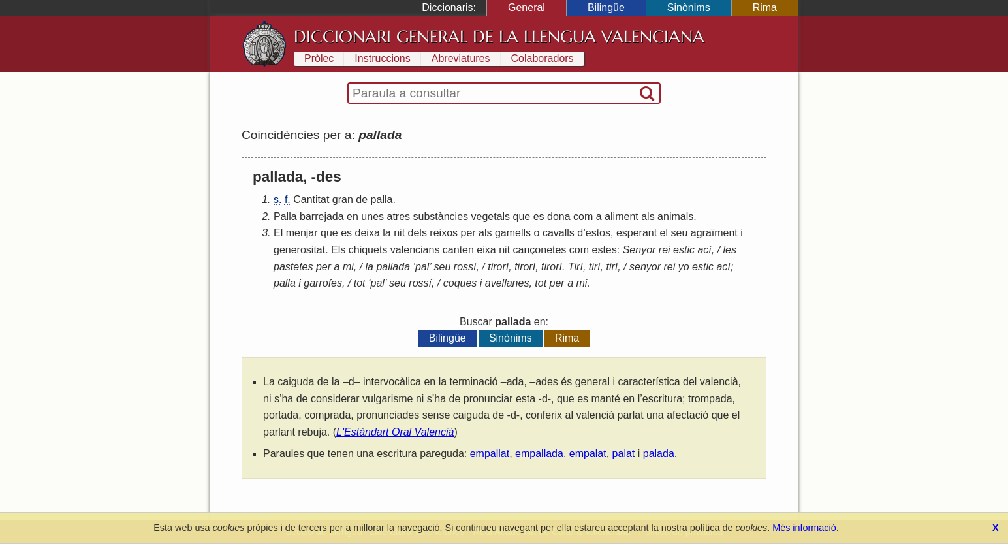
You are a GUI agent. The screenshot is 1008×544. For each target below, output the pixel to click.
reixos (444, 232)
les (729, 249)
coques (460, 283)
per (467, 232)
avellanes (507, 283)
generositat (299, 249)
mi (348, 266)
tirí (595, 266)
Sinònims (688, 7)
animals (675, 216)
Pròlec (319, 58)
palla (382, 199)
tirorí (498, 266)
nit (399, 232)
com (583, 216)
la (386, 232)
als (647, 216)
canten (458, 249)
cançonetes (540, 249)
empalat (587, 453)
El (278, 232)
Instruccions (382, 58)
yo (683, 266)
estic (684, 249)
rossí (465, 266)
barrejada (322, 216)
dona (559, 216)
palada (658, 453)
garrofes (323, 283)
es (538, 216)
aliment (621, 216)
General (526, 7)
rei (664, 249)
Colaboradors (542, 58)
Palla (285, 216)
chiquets (368, 249)
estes (604, 249)
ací (704, 249)
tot (360, 283)
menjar (302, 232)
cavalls (559, 232)
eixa (486, 249)
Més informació (804, 527)
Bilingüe (606, 7)
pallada (393, 266)
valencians (415, 249)
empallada (539, 453)
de (362, 199)
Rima (765, 7)
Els (338, 249)
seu (679, 232)
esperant (636, 232)
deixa (367, 232)
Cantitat (311, 199)
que (522, 216)
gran (342, 199)
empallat (489, 453)
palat (623, 453)
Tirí (575, 266)
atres (399, 216)
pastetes (293, 266)
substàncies (441, 216)
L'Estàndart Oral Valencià (395, 432)
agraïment (714, 232)
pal (422, 266)
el (664, 232)
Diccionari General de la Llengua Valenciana (499, 36)
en (352, 216)
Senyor (639, 249)
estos (598, 232)
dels (417, 232)
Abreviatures (461, 58)
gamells (513, 232)
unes (372, 216)
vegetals (490, 216)
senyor (645, 266)
